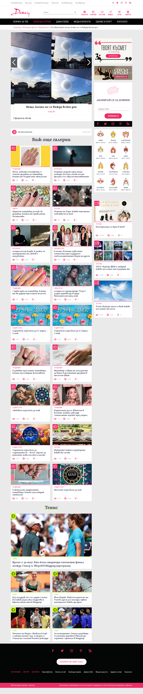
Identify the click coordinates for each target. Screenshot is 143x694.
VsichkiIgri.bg (80, 3)
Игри (119, 12)
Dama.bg (28, 3)
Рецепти (84, 12)
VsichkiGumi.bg (66, 3)
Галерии (93, 12)
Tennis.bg (54, 3)
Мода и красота (82, 21)
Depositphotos (47, 678)
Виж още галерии (51, 145)
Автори (26, 678)
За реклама (16, 678)
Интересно (44, 27)
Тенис (51, 513)
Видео (110, 12)
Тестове (102, 12)
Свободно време (42, 21)
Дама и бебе (62, 21)
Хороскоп (122, 21)
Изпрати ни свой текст (71, 668)
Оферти (128, 12)
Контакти (35, 678)
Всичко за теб (20, 21)
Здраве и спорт (104, 21)
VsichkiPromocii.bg (41, 3)
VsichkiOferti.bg (16, 3)
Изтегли (113, 58)
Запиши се (113, 118)
